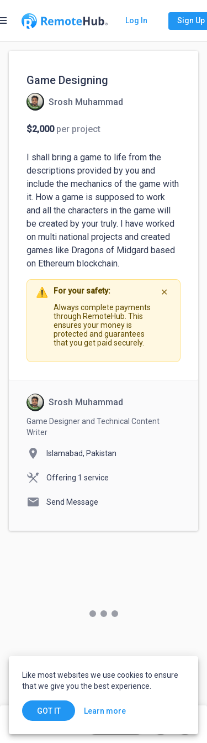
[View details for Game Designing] (74, 102)
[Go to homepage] (65, 21)
